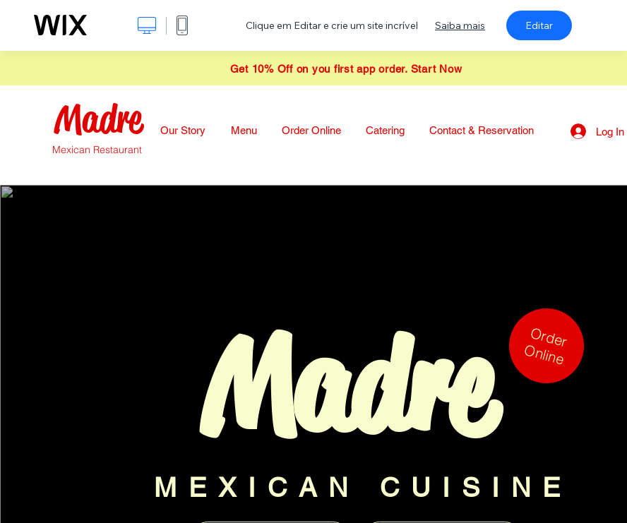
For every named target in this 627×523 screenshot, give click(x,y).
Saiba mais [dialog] (460, 25)
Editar (539, 25)
